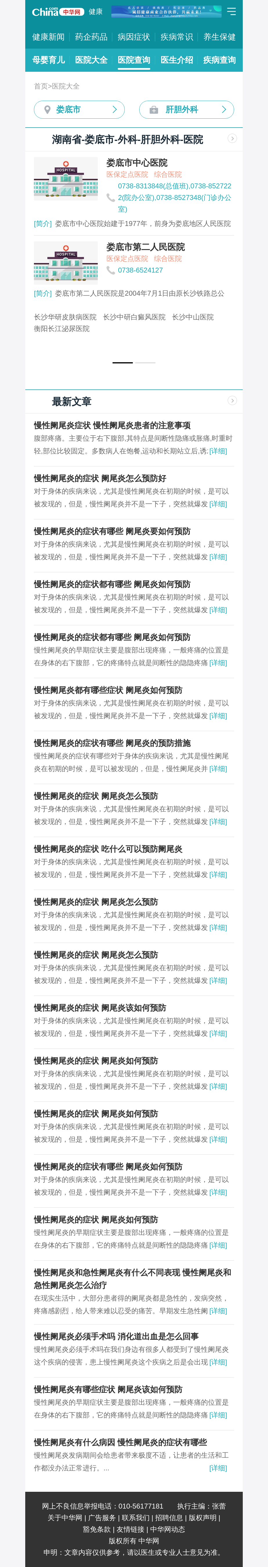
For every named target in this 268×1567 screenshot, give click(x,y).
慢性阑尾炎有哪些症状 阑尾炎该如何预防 (108, 1389)
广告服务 (102, 1518)
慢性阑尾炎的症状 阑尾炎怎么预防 (96, 796)
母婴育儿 (48, 60)
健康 (96, 11)
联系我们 (136, 1518)
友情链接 (130, 1529)
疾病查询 (219, 60)
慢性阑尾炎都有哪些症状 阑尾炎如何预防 (108, 690)
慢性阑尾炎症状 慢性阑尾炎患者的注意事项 (112, 425)
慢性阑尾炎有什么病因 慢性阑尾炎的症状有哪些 (120, 1442)
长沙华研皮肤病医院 (65, 317)
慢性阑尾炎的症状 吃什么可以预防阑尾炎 (108, 849)
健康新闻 (48, 36)
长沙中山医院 (193, 317)
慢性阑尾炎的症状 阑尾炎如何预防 (96, 1060)
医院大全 (91, 60)
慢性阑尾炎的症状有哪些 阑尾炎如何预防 (108, 1166)
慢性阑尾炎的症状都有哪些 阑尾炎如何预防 (112, 584)
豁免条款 (97, 1529)
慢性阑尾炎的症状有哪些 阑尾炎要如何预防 (112, 531)
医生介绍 (177, 60)
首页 (41, 86)
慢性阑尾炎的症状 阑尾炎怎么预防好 (100, 478)
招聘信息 (169, 1518)
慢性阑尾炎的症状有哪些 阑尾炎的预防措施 (112, 743)
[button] (123, 362)
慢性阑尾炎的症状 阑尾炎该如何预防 (100, 1007)
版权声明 (203, 1518)
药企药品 (91, 36)
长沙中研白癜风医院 (134, 317)
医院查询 (134, 60)
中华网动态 (167, 1529)
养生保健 (219, 36)
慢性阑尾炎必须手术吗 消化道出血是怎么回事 (116, 1336)
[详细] (218, 451)
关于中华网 (65, 1518)
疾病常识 (177, 36)
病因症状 (134, 36)
